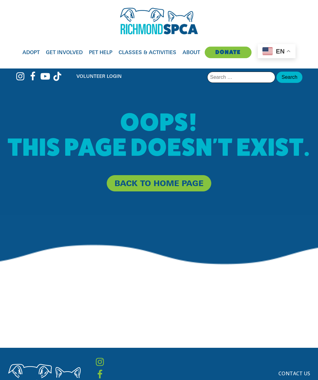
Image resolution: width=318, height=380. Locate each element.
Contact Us (294, 373)
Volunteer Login (99, 76)
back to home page (159, 183)
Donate (228, 52)
